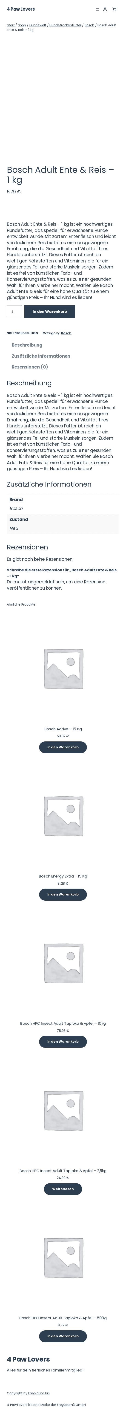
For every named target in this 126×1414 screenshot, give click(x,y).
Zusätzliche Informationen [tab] (41, 356)
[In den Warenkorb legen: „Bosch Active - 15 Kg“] (63, 747)
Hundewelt (37, 25)
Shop (22, 25)
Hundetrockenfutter (65, 25)
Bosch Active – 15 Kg (63, 729)
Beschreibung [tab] (27, 345)
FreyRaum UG (39, 1393)
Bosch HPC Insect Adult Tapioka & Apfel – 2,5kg (63, 1171)
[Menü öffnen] (97, 9)
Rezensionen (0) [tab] (30, 367)
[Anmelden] (105, 9)
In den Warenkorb (50, 311)
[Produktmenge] (14, 311)
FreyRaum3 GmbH (71, 1404)
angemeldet (41, 582)
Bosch (89, 25)
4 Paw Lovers (21, 9)
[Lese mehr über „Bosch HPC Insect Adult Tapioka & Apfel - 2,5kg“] (63, 1189)
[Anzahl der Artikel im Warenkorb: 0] (114, 9)
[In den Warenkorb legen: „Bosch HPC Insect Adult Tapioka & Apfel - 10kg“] (63, 1042)
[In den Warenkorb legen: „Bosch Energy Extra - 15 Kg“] (63, 895)
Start (11, 25)
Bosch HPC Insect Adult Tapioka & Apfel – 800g (63, 1318)
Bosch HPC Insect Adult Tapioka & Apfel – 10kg (63, 1023)
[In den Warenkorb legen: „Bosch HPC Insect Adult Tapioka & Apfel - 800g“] (63, 1336)
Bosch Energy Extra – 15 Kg (63, 876)
